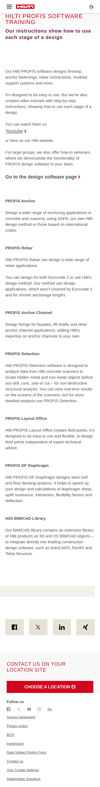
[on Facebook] (14, 627)
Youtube (14, 131)
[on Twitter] (38, 627)
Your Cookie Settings (23, 770)
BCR (10, 735)
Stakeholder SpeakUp (23, 779)
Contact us (15, 761)
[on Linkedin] (62, 627)
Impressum (15, 744)
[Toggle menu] (9, 6)
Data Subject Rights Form (26, 752)
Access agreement (21, 717)
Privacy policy (17, 726)
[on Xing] (85, 627)
